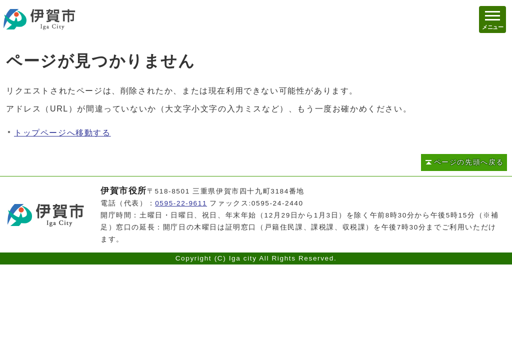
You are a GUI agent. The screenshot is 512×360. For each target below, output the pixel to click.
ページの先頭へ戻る (469, 162)
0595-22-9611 (181, 203)
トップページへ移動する (62, 132)
